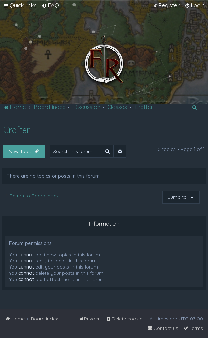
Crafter (16, 129)
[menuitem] (50, 5)
